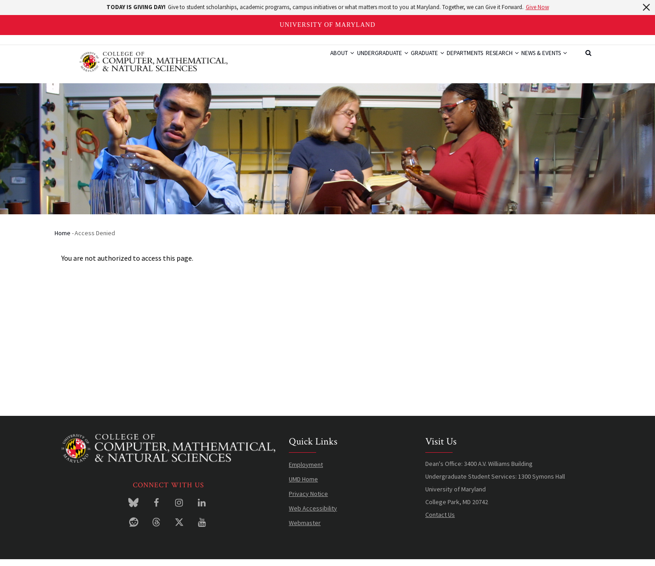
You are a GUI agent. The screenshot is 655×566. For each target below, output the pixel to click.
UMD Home (303, 486)
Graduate (398, 62)
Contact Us (440, 521)
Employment (306, 471)
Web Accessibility (313, 515)
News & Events (540, 62)
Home (63, 240)
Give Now (537, 7)
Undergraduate (346, 62)
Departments (444, 62)
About (298, 62)
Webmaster (305, 530)
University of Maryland (328, 24)
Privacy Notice (308, 500)
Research (489, 62)
